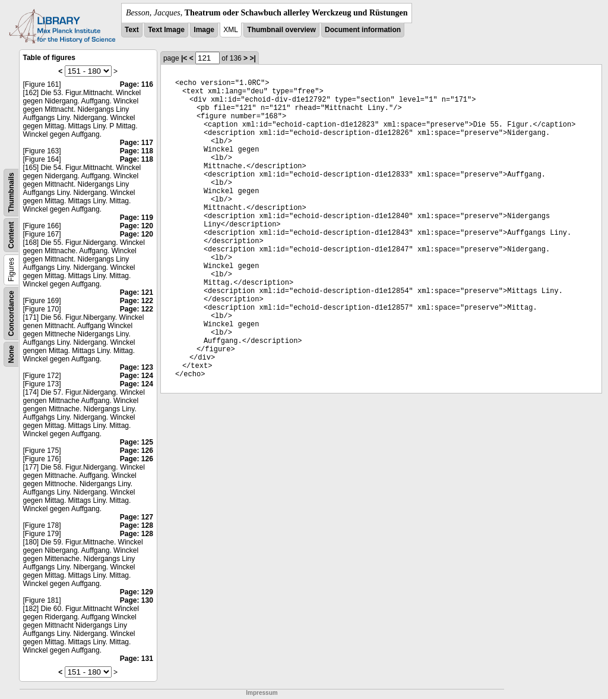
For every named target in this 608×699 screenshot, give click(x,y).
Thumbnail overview (281, 30)
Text (132, 30)
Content (11, 235)
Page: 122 (136, 301)
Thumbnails (11, 192)
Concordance (11, 313)
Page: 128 (136, 525)
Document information (363, 30)
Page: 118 (136, 151)
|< (184, 58)
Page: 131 (136, 658)
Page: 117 (136, 142)
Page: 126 (136, 450)
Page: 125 (136, 442)
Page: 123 (136, 367)
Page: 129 (136, 592)
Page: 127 (136, 517)
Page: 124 (136, 375)
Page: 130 (136, 600)
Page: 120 (136, 226)
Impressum (261, 692)
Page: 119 (136, 217)
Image (204, 30)
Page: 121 (136, 292)
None (11, 354)
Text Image (166, 30)
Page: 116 (136, 84)
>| (252, 58)
